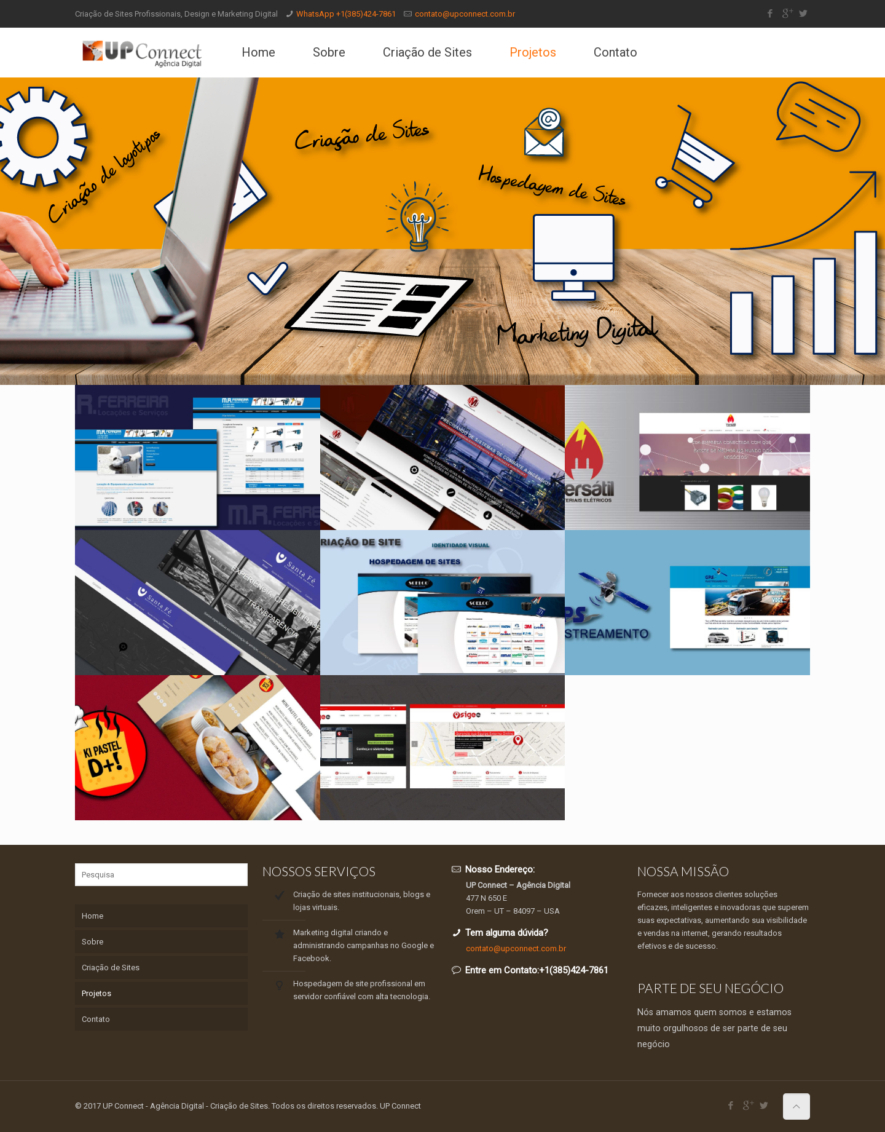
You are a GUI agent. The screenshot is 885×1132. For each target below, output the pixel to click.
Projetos (96, 993)
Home (92, 915)
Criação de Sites (111, 967)
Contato (96, 1019)
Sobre (92, 941)
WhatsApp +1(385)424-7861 (346, 13)
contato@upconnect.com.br (465, 13)
